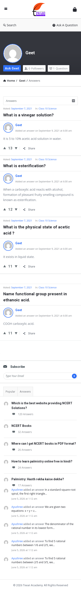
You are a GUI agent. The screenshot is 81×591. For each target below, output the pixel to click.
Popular (10, 391)
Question (58, 68)
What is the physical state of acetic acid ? (36, 230)
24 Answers (21, 467)
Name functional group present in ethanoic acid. (35, 296)
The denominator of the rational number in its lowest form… (42, 526)
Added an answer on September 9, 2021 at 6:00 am (43, 130)
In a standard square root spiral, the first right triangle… (43, 491)
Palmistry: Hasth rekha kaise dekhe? (37, 479)
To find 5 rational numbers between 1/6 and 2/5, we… (38, 543)
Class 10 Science (48, 108)
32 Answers (21, 432)
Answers (25, 391)
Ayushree (17, 490)
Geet (30, 52)
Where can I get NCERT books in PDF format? (43, 443)
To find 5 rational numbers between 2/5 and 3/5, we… (38, 560)
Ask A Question (65, 25)
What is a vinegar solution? (28, 114)
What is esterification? (24, 165)
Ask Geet (12, 68)
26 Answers (21, 450)
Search (9, 25)
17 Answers (21, 485)
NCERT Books (21, 426)
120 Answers (22, 414)
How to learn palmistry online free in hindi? (41, 461)
